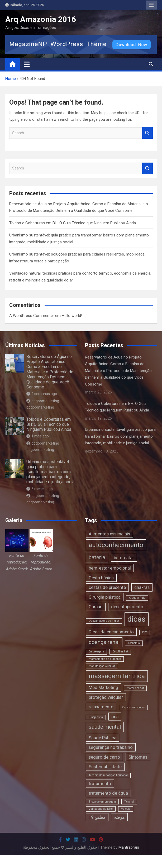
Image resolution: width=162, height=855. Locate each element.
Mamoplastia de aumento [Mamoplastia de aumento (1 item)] (105, 659)
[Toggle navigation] (27, 64)
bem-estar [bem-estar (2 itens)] (124, 557)
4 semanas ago (41, 394)
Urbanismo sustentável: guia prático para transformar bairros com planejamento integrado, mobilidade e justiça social (50, 472)
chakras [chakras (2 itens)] (142, 587)
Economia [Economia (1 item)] (134, 643)
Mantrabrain (128, 847)
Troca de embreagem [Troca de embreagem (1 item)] (102, 801)
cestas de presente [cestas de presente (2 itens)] (107, 587)
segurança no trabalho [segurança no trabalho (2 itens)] (111, 747)
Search (147, 133)
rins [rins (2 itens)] (114, 716)
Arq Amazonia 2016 (40, 19)
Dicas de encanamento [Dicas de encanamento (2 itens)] (111, 631)
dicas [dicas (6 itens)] (136, 619)
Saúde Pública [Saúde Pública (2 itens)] (102, 737)
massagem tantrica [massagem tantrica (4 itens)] (117, 676)
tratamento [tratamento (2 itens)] (100, 783)
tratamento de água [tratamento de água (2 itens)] (108, 793)
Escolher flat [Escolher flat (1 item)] (120, 651)
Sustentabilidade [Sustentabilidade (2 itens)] (105, 766)
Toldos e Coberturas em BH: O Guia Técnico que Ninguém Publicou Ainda (72, 223)
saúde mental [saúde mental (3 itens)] (105, 727)
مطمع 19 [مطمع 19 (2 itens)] (97, 817)
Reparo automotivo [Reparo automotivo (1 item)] (133, 707)
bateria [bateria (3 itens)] (97, 557)
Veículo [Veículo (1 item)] (125, 809)
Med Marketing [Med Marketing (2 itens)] (103, 687)
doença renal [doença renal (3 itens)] (104, 642)
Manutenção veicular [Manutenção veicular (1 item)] (102, 666)
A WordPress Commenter (31, 315)
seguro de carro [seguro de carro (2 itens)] (104, 757)
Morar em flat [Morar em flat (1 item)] (135, 688)
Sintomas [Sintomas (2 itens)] (137, 757)
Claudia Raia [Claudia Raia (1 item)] (137, 597)
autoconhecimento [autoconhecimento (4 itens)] (116, 545)
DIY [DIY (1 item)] (144, 632)
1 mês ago (37, 436)
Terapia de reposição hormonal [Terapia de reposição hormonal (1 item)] (108, 775)
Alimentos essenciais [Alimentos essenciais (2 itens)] (109, 533)
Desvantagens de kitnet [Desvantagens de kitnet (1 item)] (104, 621)
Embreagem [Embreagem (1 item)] (96, 651)
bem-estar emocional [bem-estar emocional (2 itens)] (110, 568)
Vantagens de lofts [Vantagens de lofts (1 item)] (101, 809)
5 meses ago (39, 489)
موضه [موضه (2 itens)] (119, 817)
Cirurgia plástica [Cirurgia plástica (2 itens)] (105, 597)
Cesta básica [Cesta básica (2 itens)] (101, 577)
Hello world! (72, 315)
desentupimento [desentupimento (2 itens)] (127, 606)
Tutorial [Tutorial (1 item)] (129, 801)
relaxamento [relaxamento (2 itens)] (101, 706)
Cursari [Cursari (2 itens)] (96, 606)
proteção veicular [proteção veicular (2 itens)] (106, 697)
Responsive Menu (151, 5)
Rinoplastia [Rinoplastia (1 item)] (96, 717)
